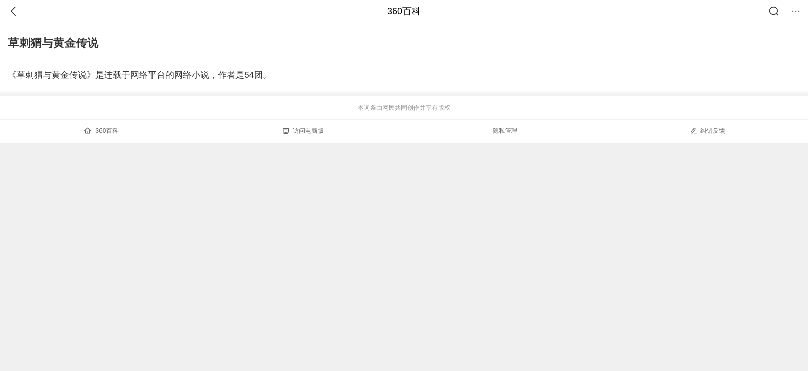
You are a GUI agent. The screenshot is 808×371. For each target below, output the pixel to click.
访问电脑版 (303, 130)
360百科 (404, 11)
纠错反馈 (707, 130)
